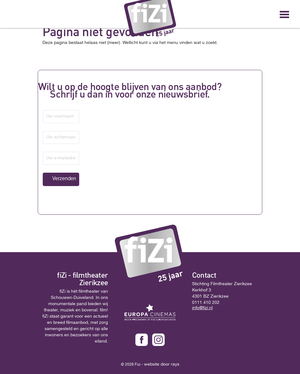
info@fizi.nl (202, 308)
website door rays (161, 364)
